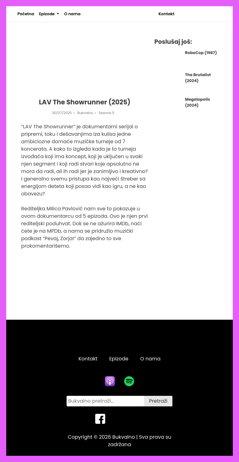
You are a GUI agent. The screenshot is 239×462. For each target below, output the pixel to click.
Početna (25, 13)
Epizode (47, 13)
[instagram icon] (139, 419)
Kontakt (166, 13)
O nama (72, 13)
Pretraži (158, 401)
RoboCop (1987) (201, 52)
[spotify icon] (129, 381)
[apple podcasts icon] (110, 381)
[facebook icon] (100, 419)
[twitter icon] (119, 419)
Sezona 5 (107, 112)
